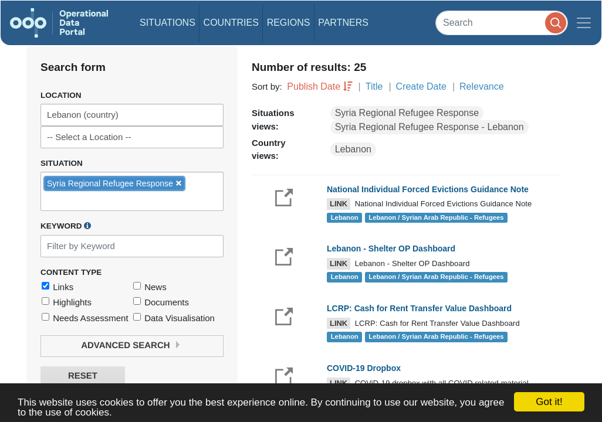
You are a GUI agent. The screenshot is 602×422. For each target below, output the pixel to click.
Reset (82, 376)
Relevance (481, 86)
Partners (343, 23)
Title (374, 86)
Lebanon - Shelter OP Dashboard (391, 248)
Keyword (65, 225)
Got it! (549, 401)
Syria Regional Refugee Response (407, 113)
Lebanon (353, 149)
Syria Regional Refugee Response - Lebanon (429, 127)
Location (61, 95)
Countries (231, 23)
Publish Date (313, 86)
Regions (288, 23)
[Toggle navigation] (584, 22)
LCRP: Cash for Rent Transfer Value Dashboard (419, 308)
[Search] (501, 23)
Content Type (71, 272)
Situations (167, 23)
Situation (61, 163)
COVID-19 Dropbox (364, 368)
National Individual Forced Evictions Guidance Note (428, 189)
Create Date (421, 86)
